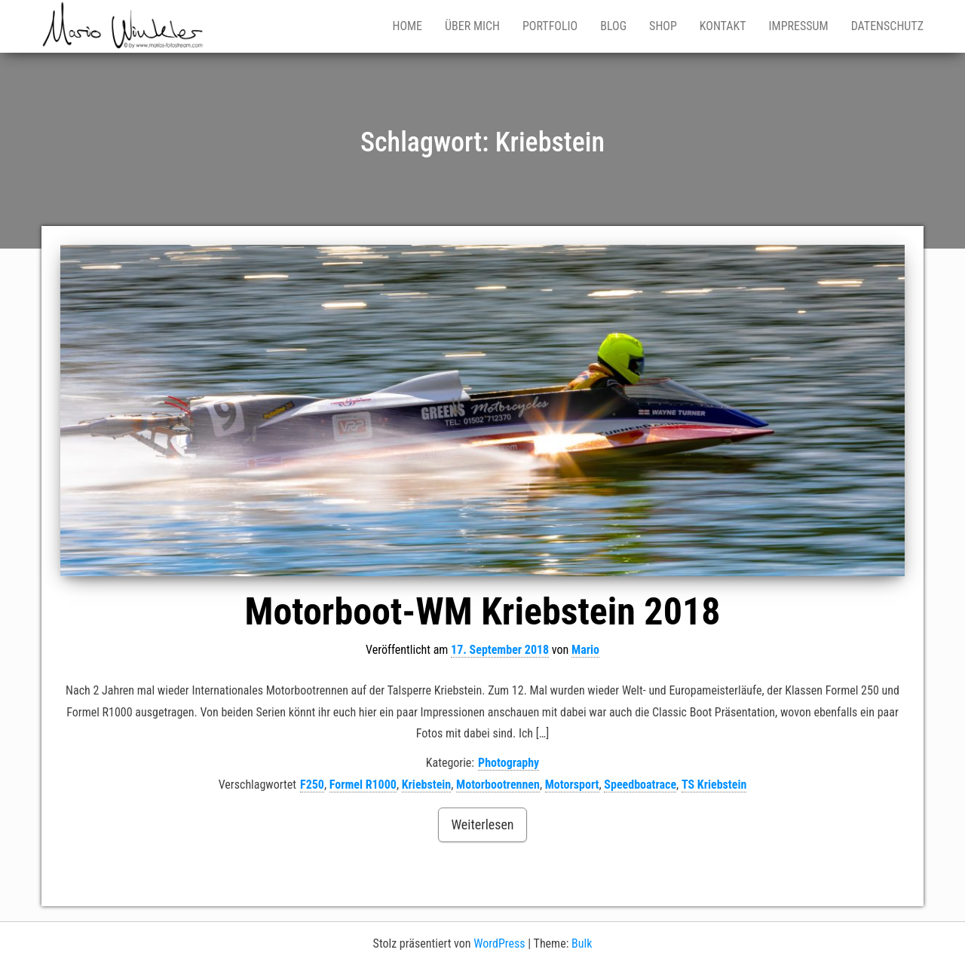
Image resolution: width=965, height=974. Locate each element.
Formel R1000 (363, 784)
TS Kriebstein (714, 784)
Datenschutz (887, 26)
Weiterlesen (482, 824)
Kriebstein (427, 784)
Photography (508, 763)
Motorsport (572, 784)
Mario (585, 650)
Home (407, 26)
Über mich (472, 26)
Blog (613, 26)
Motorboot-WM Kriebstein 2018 (483, 612)
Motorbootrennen (498, 784)
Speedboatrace (640, 784)
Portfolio (549, 26)
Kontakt (723, 26)
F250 (312, 784)
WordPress (499, 943)
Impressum (799, 26)
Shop (663, 26)
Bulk (581, 943)
